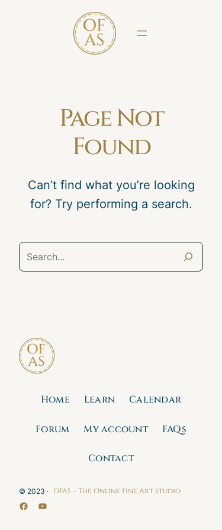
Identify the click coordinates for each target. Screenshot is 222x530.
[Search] (188, 257)
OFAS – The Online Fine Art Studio (117, 491)
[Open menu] (142, 33)
